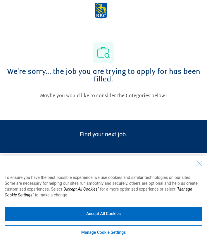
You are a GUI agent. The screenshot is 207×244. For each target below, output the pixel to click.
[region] (103, 200)
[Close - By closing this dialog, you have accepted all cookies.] (199, 163)
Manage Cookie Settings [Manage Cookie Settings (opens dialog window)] (103, 232)
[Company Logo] (101, 10)
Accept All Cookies (103, 213)
